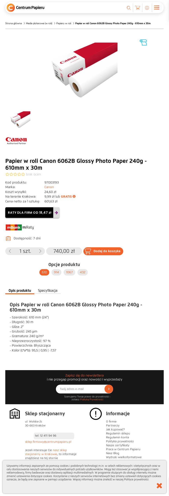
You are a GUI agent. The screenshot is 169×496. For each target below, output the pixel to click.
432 (82, 272)
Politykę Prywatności (91, 399)
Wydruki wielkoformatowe (124, 457)
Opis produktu (20, 290)
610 (44, 272)
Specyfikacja (47, 290)
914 (56, 272)
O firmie (111, 421)
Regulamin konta (117, 437)
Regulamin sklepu (118, 433)
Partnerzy (112, 425)
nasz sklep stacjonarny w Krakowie (46, 452)
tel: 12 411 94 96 (45, 435)
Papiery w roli (63, 23)
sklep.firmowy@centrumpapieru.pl (48, 442)
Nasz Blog (112, 453)
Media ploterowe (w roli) (39, 23)
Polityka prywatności (120, 441)
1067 (69, 272)
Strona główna (13, 23)
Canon (49, 187)
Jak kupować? (115, 429)
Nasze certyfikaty (117, 445)
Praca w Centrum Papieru (123, 449)
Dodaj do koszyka (107, 251)
